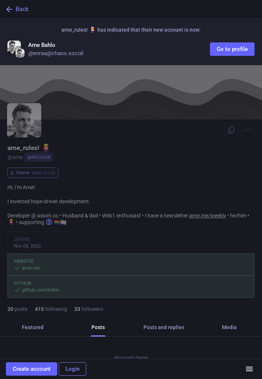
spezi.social (38, 157)
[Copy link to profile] (231, 130)
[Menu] (248, 130)
